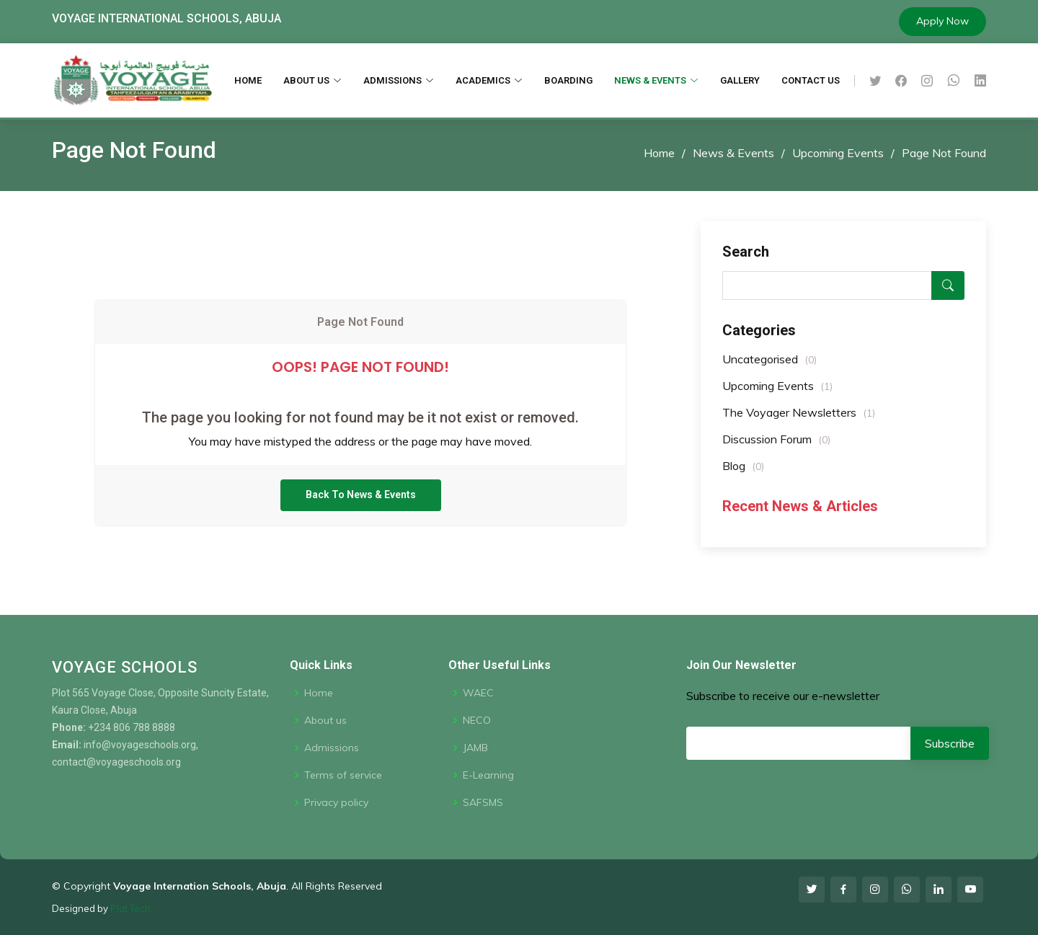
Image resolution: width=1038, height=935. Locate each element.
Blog (743, 473)
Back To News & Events (361, 507)
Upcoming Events (838, 153)
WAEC (478, 693)
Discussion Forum (776, 446)
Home (659, 153)
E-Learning (488, 775)
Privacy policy (336, 802)
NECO (477, 720)
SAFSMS (483, 802)
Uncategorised (769, 366)
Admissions (331, 748)
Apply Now (942, 20)
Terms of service (343, 775)
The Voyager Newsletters (798, 419)
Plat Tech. (131, 908)
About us (325, 720)
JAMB (475, 748)
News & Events (733, 153)
